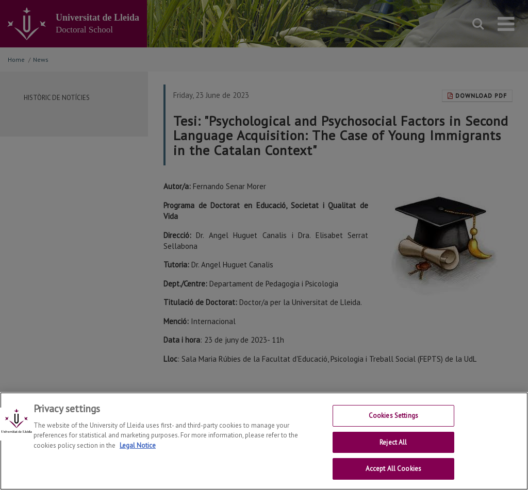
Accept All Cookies (393, 468)
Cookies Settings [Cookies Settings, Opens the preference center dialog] (393, 415)
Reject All (393, 442)
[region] (264, 441)
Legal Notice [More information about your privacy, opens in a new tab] (138, 445)
